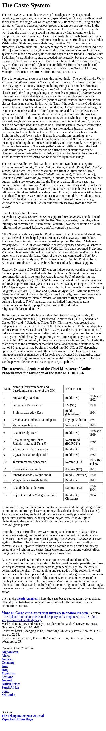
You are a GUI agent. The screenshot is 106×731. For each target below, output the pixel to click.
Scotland (7, 677)
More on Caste (13, 613)
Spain (5, 691)
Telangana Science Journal (23, 715)
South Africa (10, 687)
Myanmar (9, 673)
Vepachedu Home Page (17, 719)
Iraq (5, 669)
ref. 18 (85, 616)
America (7, 659)
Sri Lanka (8, 694)
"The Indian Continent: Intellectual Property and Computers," (41, 616)
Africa (6, 655)
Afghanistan (10, 652)
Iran (5, 666)
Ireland (7, 680)
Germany (8, 662)
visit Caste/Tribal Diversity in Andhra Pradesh (56, 613)
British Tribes (11, 684)
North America (27, 598)
